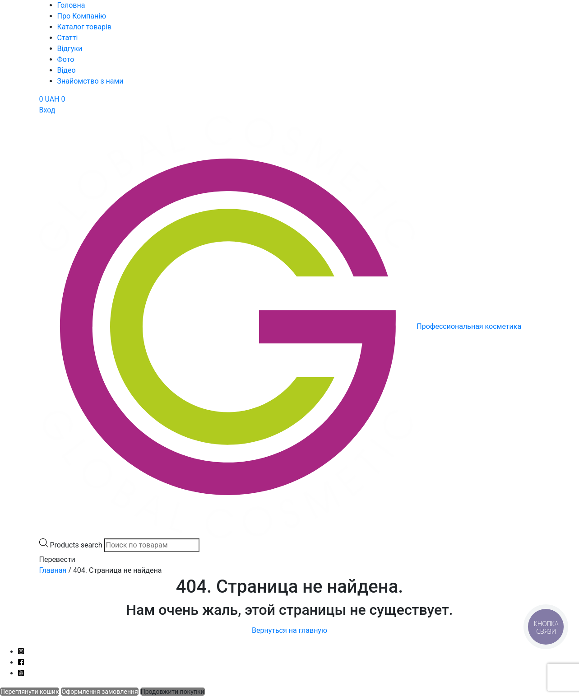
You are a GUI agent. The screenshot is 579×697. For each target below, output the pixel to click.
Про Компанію (82, 16)
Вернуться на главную (289, 630)
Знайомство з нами (90, 81)
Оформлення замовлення (99, 691)
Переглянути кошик (29, 691)
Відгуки (70, 48)
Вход (47, 110)
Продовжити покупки (172, 691)
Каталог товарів (84, 27)
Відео (66, 70)
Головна (71, 5)
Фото (65, 59)
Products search (76, 545)
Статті (67, 37)
